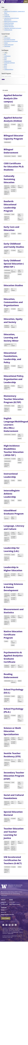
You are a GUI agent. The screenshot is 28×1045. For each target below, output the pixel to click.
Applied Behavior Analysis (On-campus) (13, 98)
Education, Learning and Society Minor (11, 337)
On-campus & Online (9, 39)
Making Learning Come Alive (7, 914)
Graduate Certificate (9, 62)
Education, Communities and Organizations (13, 302)
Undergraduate (8, 30)
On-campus (7, 38)
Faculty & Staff (4, 904)
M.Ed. (5, 64)
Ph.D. (5, 68)
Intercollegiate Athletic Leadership (12, 493)
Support (4, 908)
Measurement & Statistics (11, 21)
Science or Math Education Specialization (12, 731)
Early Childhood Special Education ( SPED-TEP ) (14, 263)
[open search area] (22, 1)
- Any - (5, 9)
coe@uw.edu (10, 933)
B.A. (5, 54)
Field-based (7, 46)
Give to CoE (3, 912)
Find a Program (5, 918)
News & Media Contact (14, 904)
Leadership (7, 16)
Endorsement (7, 61)
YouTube (13, 924)
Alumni (2, 910)
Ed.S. (5, 59)
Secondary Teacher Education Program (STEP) (14, 775)
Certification (7, 56)
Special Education (8, 25)
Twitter (7, 924)
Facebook (4, 924)
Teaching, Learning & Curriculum (12, 28)
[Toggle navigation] (26, 1)
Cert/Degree (5, 50)
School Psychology (9, 23)
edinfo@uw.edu (14, 932)
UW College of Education (14, 1)
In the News (12, 902)
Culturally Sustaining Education (9, 179)
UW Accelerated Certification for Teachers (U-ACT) (13, 860)
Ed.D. (5, 57)
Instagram (10, 924)
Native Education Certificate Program (13, 634)
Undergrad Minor (8, 69)
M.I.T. (5, 66)
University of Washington (2, 1)
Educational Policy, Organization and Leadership (14, 379)
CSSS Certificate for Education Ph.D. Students (14, 166)
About (3, 900)
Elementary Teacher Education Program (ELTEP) (14, 399)
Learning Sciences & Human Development (13, 587)
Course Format (6, 34)
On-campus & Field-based (11, 41)
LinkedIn (16, 924)
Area (3, 7)
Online (6, 43)
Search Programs (6, 73)
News (11, 900)
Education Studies (13, 285)
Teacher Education (9, 26)
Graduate (6, 14)
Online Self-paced (8, 44)
